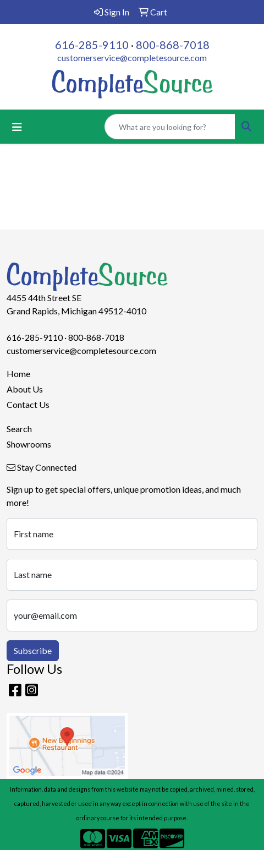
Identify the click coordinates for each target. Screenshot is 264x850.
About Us (25, 389)
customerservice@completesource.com (132, 57)
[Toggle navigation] (17, 127)
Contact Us (28, 404)
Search (19, 428)
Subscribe (33, 650)
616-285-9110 (92, 44)
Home (18, 373)
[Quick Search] (170, 126)
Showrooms (29, 444)
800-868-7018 (173, 44)
